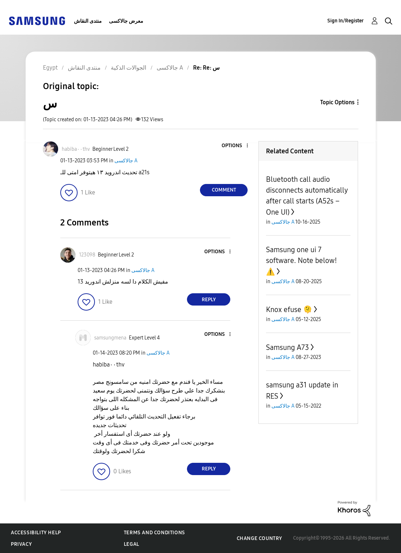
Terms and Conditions (154, 533)
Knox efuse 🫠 (289, 309)
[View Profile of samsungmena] (110, 338)
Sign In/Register (345, 21)
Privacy (21, 544)
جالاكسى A (126, 161)
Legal (131, 544)
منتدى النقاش (88, 21)
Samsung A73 (287, 347)
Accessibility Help (36, 533)
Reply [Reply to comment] (209, 300)
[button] (235, 145)
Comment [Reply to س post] (224, 190)
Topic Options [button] (337, 102)
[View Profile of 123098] (87, 255)
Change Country (259, 538)
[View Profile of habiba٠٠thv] (76, 149)
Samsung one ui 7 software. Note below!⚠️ (301, 260)
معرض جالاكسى (126, 21)
